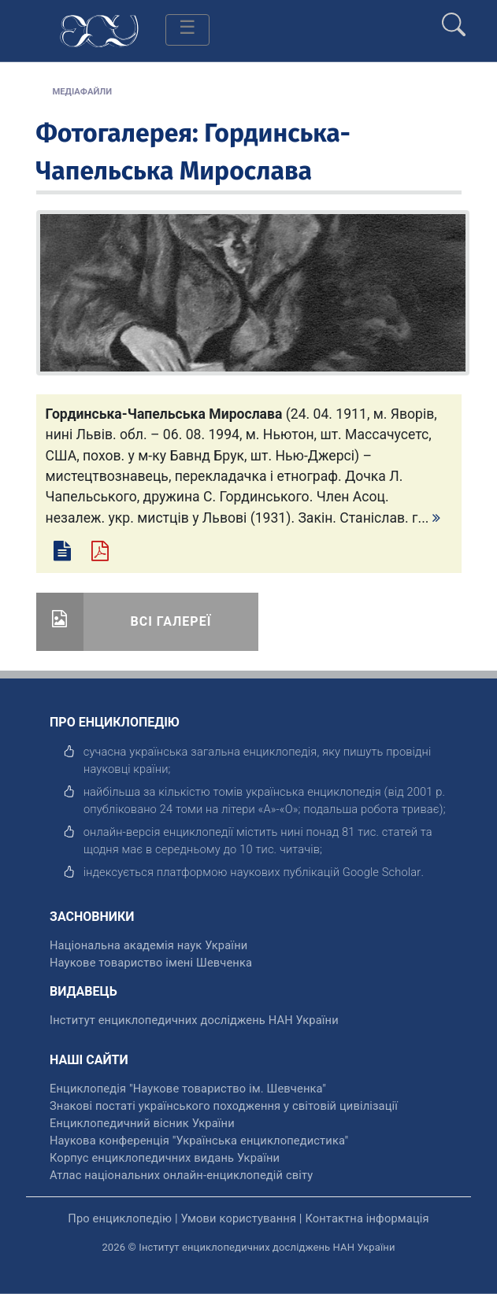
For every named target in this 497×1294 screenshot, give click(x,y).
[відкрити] (382, 872)
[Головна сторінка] (99, 29)
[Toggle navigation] (187, 30)
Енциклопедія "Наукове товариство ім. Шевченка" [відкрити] (188, 1088)
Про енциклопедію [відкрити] (120, 1218)
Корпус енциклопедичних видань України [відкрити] (165, 1158)
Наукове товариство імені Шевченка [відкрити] (151, 963)
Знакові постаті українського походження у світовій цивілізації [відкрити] (224, 1106)
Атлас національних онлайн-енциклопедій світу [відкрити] (181, 1175)
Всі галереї (171, 621)
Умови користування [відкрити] (238, 1218)
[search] (453, 18)
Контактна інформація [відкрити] (366, 1218)
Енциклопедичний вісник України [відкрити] (142, 1123)
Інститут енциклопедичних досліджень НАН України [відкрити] (194, 1020)
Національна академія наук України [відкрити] (148, 945)
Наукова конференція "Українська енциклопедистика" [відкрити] (199, 1140)
